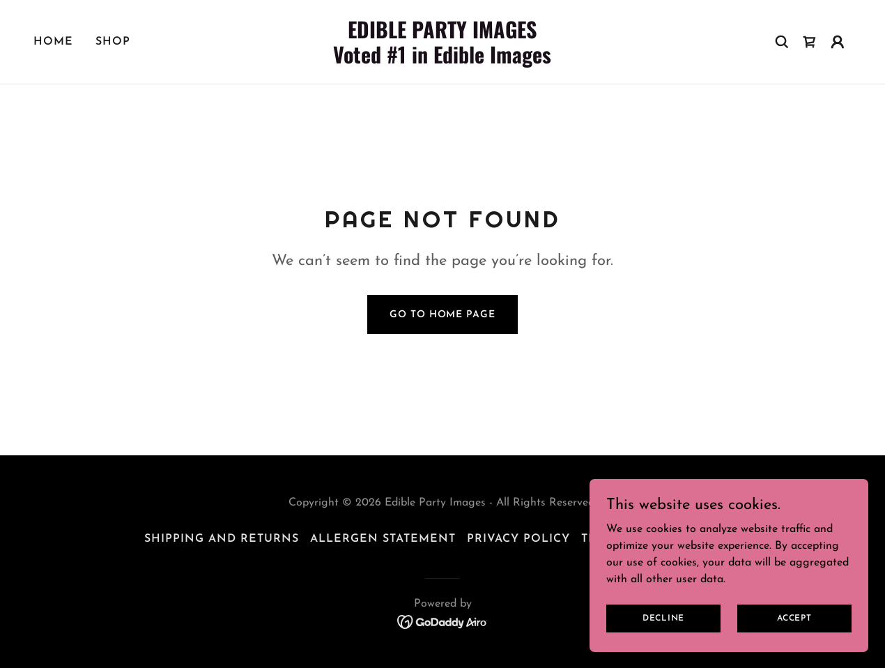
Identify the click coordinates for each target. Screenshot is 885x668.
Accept (794, 618)
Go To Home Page (442, 315)
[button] (838, 42)
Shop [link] (112, 41)
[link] (442, 60)
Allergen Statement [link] (383, 539)
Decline (663, 618)
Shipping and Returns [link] (221, 539)
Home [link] (53, 41)
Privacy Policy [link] (518, 539)
